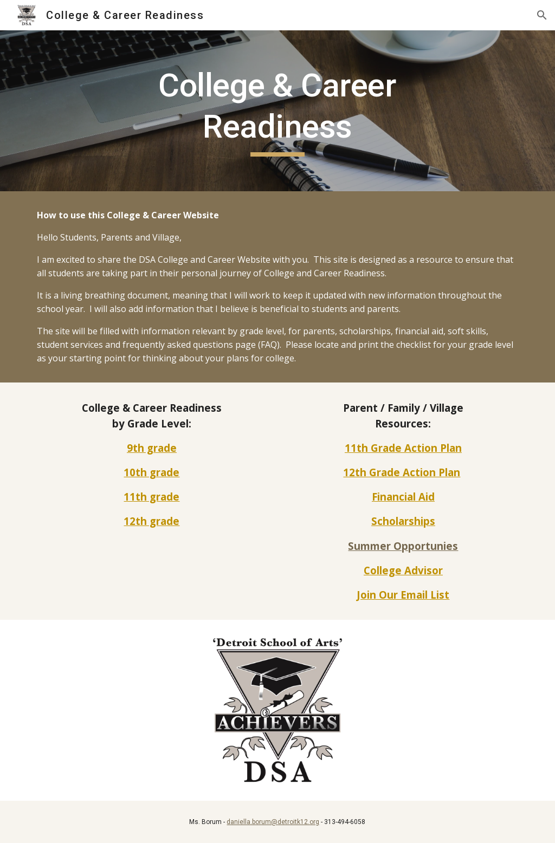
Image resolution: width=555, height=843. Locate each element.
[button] (542, 15)
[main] (277, 111)
